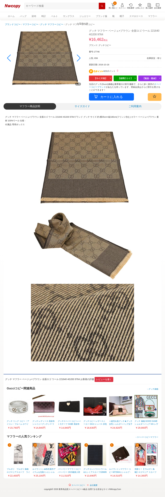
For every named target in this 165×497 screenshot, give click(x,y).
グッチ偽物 (153, 389)
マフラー (152, 16)
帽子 (122, 16)
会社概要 (93, 485)
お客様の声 (82, 23)
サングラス (68, 16)
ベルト (54, 16)
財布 (34, 16)
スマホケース (136, 16)
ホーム (11, 16)
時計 (43, 16)
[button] (79, 58)
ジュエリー (85, 16)
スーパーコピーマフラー (147, 437)
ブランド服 (101, 16)
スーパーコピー (76, 484)
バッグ (23, 16)
